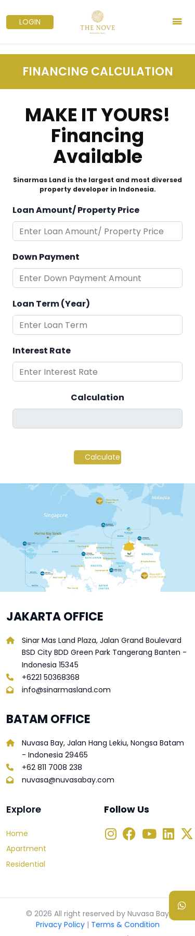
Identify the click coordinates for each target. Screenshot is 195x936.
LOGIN (30, 22)
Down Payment (46, 259)
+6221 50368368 (51, 677)
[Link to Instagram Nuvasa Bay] (111, 835)
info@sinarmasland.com (66, 690)
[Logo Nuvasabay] (97, 22)
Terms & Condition (125, 924)
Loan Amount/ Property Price (75, 213)
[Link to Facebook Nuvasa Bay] (129, 835)
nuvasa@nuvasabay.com (68, 780)
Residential (25, 864)
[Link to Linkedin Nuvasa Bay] (168, 835)
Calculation (97, 400)
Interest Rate (41, 353)
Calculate (102, 459)
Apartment (26, 848)
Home (17, 833)
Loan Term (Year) (51, 306)
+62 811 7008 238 (52, 767)
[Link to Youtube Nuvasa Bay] (149, 835)
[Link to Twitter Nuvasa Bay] (186, 835)
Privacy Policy (60, 924)
